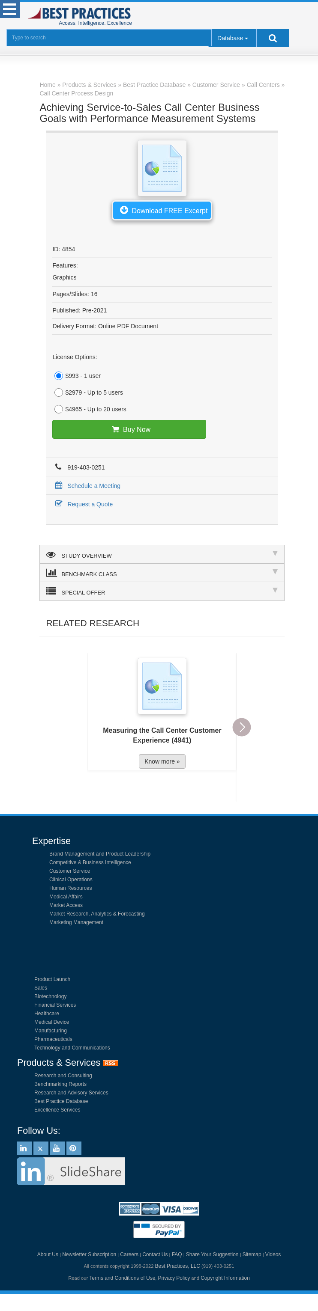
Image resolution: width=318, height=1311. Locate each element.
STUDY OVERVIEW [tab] (162, 554)
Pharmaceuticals (53, 1039)
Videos (273, 1254)
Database (230, 38)
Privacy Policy (174, 1278)
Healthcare (46, 1014)
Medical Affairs (66, 897)
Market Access (66, 905)
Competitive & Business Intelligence (90, 862)
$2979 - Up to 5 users (87, 392)
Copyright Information (225, 1278)
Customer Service (69, 871)
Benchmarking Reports (60, 1084)
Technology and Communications (72, 1048)
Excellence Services (57, 1110)
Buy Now (129, 429)
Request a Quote (82, 504)
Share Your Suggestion (212, 1254)
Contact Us (155, 1254)
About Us (47, 1254)
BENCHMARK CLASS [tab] (162, 572)
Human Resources (70, 888)
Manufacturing (50, 1031)
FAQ (177, 1254)
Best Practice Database (61, 1101)
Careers (129, 1254)
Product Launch (52, 979)
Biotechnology (50, 996)
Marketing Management (76, 922)
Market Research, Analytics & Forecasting (97, 914)
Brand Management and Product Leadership (99, 854)
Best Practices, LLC (177, 1266)
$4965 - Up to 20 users (89, 409)
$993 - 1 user (76, 376)
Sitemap (252, 1254)
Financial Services (55, 1005)
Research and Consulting (63, 1076)
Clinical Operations (71, 880)
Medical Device (51, 1022)
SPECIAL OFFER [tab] (162, 591)
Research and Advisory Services (71, 1093)
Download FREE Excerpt (162, 209)
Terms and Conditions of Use (122, 1278)
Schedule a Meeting (86, 485)
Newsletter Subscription (89, 1254)
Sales (40, 988)
